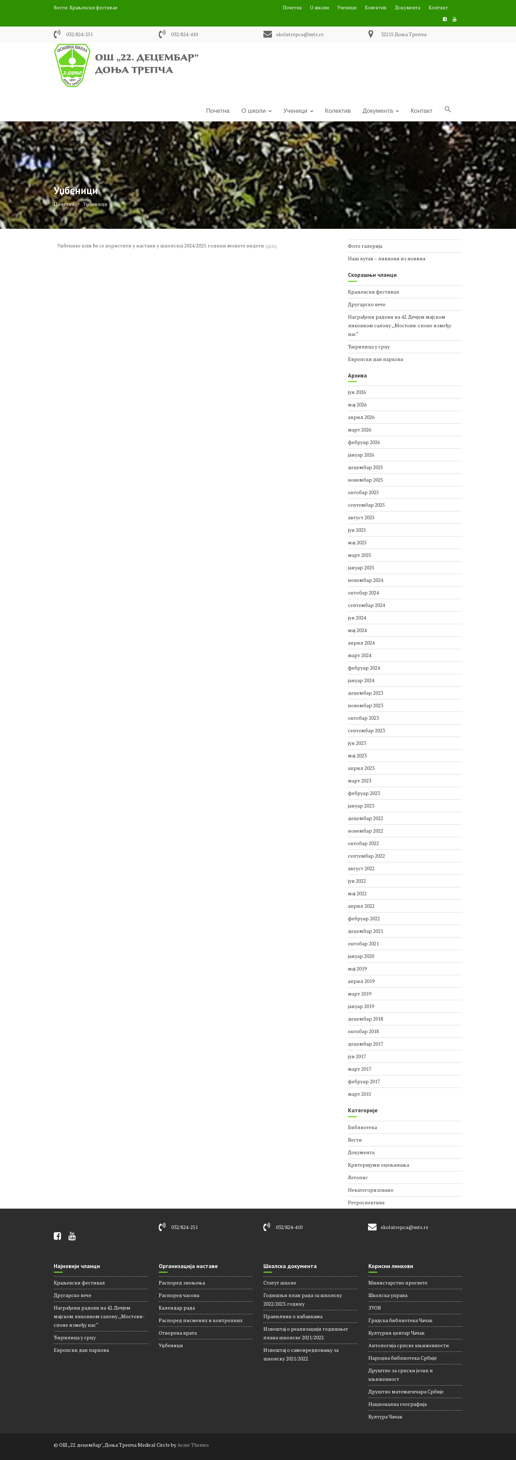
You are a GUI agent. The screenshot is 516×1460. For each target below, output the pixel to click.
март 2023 (359, 780)
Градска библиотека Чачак (400, 1320)
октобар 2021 (363, 943)
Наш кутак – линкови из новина (386, 258)
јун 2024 (357, 617)
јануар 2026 (361, 454)
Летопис (358, 1177)
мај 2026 (357, 404)
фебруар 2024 (364, 667)
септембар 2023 (366, 730)
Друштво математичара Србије (406, 1391)
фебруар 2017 (364, 1081)
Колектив (376, 7)
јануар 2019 (361, 1006)
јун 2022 (357, 880)
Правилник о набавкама (292, 1316)
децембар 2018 (365, 1018)
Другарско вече (367, 304)
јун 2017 (357, 1056)
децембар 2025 (365, 467)
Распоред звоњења (182, 1282)
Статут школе (279, 1282)
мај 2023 (357, 755)
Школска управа (387, 1295)
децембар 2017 (365, 1043)
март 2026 (359, 429)
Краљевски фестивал (93, 7)
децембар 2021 (365, 930)
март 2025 (359, 554)
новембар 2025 (365, 479)
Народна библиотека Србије (402, 1357)
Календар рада (177, 1307)
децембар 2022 (365, 818)
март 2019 (359, 993)
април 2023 (361, 768)
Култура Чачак (385, 1416)
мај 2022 (357, 893)
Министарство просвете (397, 1282)
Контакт (438, 7)
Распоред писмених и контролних (201, 1320)
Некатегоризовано (370, 1189)
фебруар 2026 (364, 442)
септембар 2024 (366, 605)
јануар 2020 (361, 956)
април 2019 (361, 981)
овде (271, 245)
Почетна (292, 7)
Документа (407, 7)
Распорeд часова (179, 1295)
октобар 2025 (363, 492)
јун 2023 (357, 742)
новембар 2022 (365, 830)
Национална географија (397, 1404)
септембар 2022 (366, 855)
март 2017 (359, 1068)
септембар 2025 (366, 504)
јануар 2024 (361, 680)
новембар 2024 (365, 580)
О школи (319, 7)
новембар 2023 (365, 705)
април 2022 (361, 905)
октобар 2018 (363, 1031)
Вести (355, 1139)
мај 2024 (357, 630)
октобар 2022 (363, 843)
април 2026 (361, 417)
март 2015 (359, 1093)
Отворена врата (178, 1332)
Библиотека (362, 1127)
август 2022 (361, 868)
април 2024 (361, 642)
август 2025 (361, 517)
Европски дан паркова (375, 359)
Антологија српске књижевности (408, 1345)
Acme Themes (193, 1444)
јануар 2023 (361, 805)
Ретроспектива (366, 1202)
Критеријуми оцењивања (378, 1164)
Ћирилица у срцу (369, 346)
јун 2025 (357, 529)
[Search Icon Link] (448, 110)
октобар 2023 (363, 717)
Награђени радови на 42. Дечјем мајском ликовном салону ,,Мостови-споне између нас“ (399, 325)
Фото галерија (365, 245)
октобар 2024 (363, 592)
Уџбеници (171, 1345)
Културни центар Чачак (396, 1332)
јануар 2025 (361, 567)
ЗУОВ (374, 1307)
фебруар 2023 (364, 793)
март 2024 (359, 655)
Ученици (347, 7)
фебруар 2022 (364, 918)
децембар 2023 (365, 692)
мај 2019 (357, 968)
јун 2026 (357, 392)
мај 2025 (357, 542)
